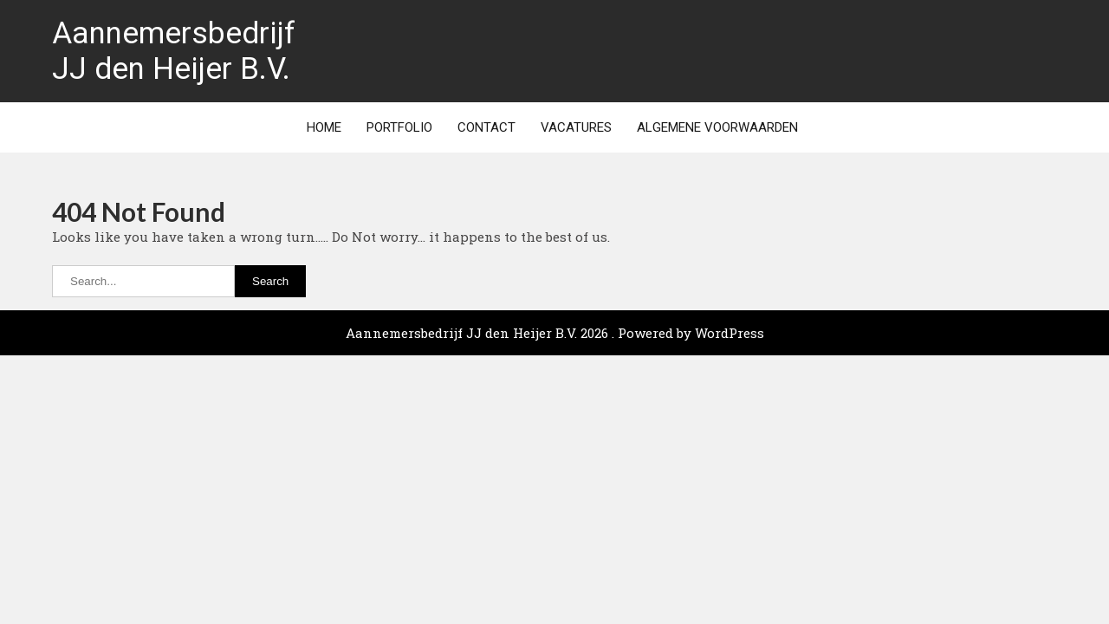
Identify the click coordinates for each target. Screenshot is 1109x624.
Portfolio (399, 127)
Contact (486, 127)
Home (324, 127)
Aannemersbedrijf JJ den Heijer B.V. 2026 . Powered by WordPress (555, 332)
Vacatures (576, 127)
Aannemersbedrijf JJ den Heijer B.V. (173, 51)
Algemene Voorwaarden (717, 127)
